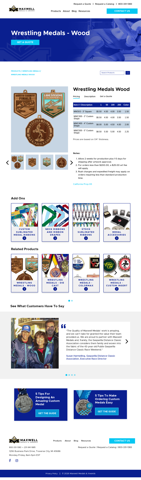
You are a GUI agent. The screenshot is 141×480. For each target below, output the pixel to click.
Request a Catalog (106, 450)
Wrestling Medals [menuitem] (31, 71)
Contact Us (122, 11)
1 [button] (69, 301)
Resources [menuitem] (84, 11)
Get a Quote (25, 42)
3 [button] (72, 375)
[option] (39, 119)
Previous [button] (7, 163)
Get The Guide (47, 413)
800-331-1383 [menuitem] (125, 4)
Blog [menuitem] (74, 11)
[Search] (112, 73)
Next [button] (72, 163)
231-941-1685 (29, 450)
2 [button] (72, 301)
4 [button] (75, 375)
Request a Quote (86, 450)
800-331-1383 (15, 450)
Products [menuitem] (56, 11)
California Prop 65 (82, 184)
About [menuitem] (66, 11)
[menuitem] (82, 4)
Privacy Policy (51, 476)
